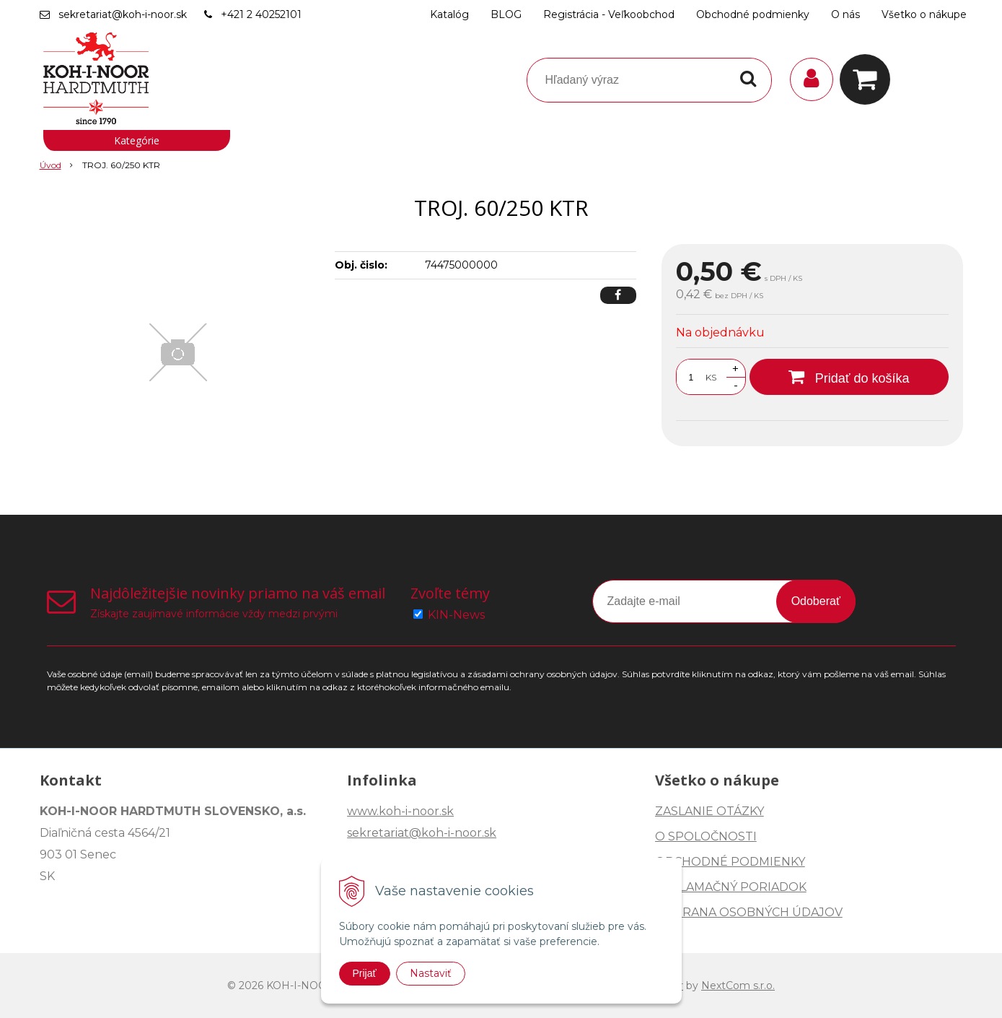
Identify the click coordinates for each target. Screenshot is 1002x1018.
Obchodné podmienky (752, 14)
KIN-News (456, 615)
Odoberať (815, 601)
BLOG (506, 14)
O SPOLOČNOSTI (706, 836)
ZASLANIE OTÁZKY (709, 811)
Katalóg (449, 14)
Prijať (365, 973)
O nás (845, 14)
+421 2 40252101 (261, 14)
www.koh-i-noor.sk (400, 811)
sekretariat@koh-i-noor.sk (122, 14)
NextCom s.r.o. (738, 985)
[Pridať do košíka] (849, 377)
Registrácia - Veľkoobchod (608, 14)
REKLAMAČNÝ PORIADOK (731, 887)
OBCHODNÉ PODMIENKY (730, 862)
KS (711, 377)
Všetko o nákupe (924, 14)
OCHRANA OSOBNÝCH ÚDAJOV (749, 912)
